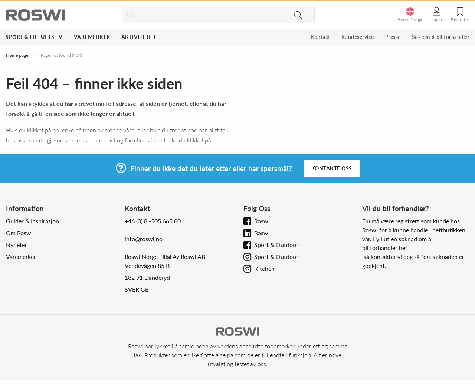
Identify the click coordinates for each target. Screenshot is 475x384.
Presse (393, 37)
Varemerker (92, 37)
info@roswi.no (144, 238)
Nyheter (16, 244)
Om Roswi (19, 232)
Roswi (262, 220)
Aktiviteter (138, 37)
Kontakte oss (331, 168)
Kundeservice (357, 37)
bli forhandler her (384, 247)
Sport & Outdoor (276, 244)
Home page (17, 55)
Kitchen (264, 268)
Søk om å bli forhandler (441, 37)
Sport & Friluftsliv (34, 37)
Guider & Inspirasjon (32, 220)
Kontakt (320, 37)
